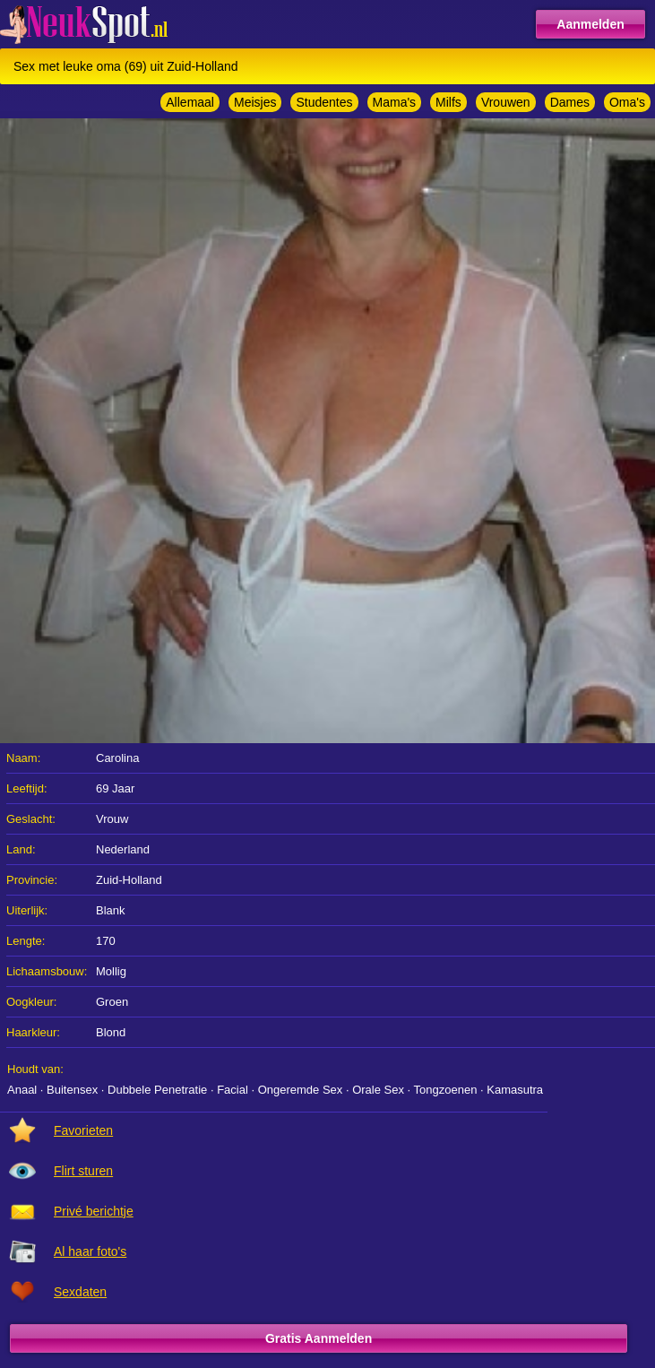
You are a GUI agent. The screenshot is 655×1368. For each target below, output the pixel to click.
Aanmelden (590, 24)
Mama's (395, 102)
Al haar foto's (90, 1251)
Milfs (448, 102)
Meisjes (255, 102)
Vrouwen (505, 102)
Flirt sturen (83, 1171)
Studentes (324, 102)
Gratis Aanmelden (318, 1338)
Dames (570, 102)
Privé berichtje (94, 1211)
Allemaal (190, 102)
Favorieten (83, 1130)
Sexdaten (80, 1292)
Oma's (627, 102)
